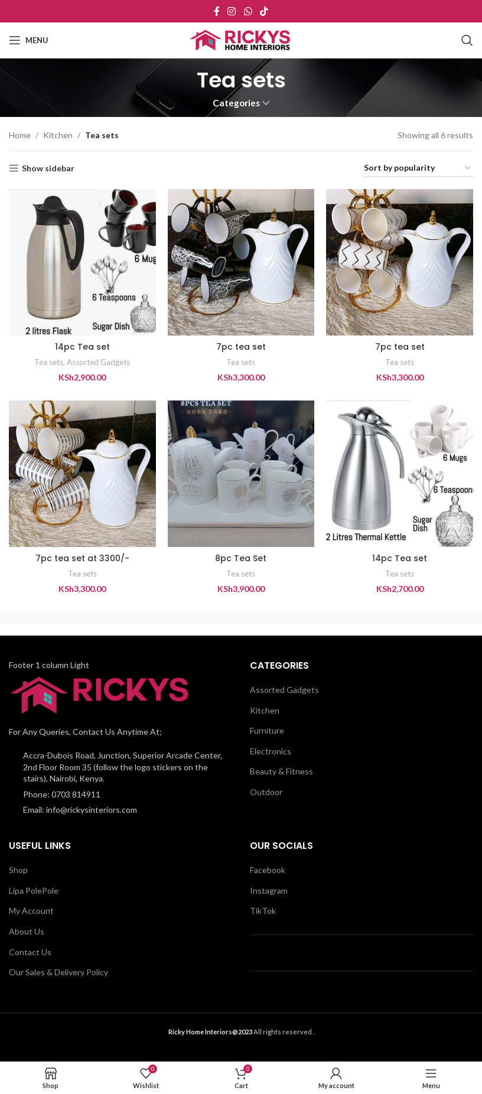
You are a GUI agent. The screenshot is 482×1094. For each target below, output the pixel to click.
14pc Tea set (82, 347)
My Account (31, 911)
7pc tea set (241, 347)
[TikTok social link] (264, 11)
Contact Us (30, 952)
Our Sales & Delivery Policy (58, 972)
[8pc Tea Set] (241, 474)
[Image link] (102, 694)
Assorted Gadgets (98, 362)
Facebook (267, 870)
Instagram (269, 890)
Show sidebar (48, 168)
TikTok (263, 911)
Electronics (270, 751)
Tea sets (48, 362)
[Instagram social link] (232, 11)
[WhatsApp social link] (248, 11)
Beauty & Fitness (281, 771)
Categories (236, 103)
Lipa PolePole (33, 890)
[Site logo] (241, 39)
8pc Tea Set (240, 558)
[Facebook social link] (216, 11)
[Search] (467, 40)
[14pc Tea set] (82, 262)
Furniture (267, 730)
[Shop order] (418, 168)
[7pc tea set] (241, 262)
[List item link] (120, 794)
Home (20, 135)
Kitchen (58, 135)
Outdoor (266, 792)
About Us (26, 931)
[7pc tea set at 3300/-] (82, 474)
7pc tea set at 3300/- (82, 558)
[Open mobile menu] (28, 40)
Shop (18, 870)
